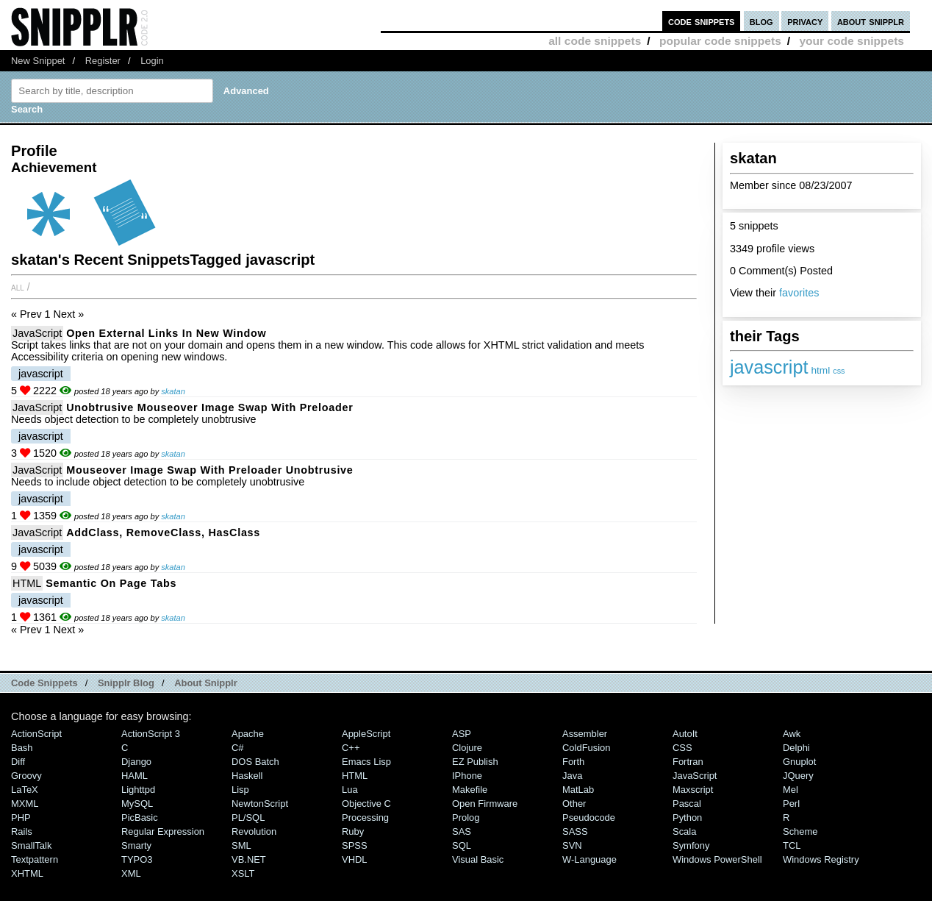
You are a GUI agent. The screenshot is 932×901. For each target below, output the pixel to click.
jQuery (798, 775)
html (820, 370)
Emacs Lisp (366, 761)
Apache (248, 733)
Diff (18, 761)
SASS (575, 831)
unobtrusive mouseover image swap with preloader (209, 407)
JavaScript (37, 333)
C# (238, 747)
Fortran (688, 761)
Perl (791, 803)
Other (574, 803)
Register (103, 60)
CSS (682, 747)
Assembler (584, 733)
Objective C (366, 803)
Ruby (353, 831)
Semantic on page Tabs (111, 583)
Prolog (465, 817)
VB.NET (249, 859)
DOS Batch (255, 761)
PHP (21, 817)
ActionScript (36, 733)
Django (136, 761)
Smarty (136, 845)
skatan (173, 391)
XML (131, 873)
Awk (791, 733)
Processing (365, 817)
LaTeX (24, 789)
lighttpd (138, 789)
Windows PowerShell (717, 859)
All (17, 287)
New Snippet (38, 60)
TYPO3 (136, 859)
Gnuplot (799, 761)
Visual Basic (477, 859)
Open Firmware (484, 803)
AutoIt (685, 733)
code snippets (701, 21)
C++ (350, 747)
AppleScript (366, 733)
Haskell (247, 775)
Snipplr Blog (126, 682)
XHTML (27, 873)
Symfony (691, 845)
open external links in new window (166, 333)
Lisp (240, 789)
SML (241, 845)
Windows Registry (821, 859)
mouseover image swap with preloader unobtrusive (209, 470)
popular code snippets (720, 41)
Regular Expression (162, 831)
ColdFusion (586, 747)
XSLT (243, 873)
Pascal (687, 803)
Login (152, 60)
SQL (461, 845)
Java (572, 775)
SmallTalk (31, 845)
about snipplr (870, 21)
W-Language (589, 859)
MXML (24, 803)
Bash (22, 747)
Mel (790, 789)
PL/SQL (248, 817)
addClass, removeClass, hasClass (163, 532)
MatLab (578, 789)
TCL (791, 845)
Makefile (469, 789)
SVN (572, 845)
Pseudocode (588, 817)
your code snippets (851, 41)
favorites (799, 293)
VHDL (355, 859)
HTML (26, 583)
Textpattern (34, 859)
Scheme (800, 831)
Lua (350, 789)
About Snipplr (205, 682)
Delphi (796, 747)
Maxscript (693, 789)
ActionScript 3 (150, 733)
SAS (461, 831)
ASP (461, 733)
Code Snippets (44, 682)
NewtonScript (260, 803)
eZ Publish (475, 761)
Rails (21, 831)
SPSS (355, 845)
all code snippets (594, 41)
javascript (769, 367)
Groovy (26, 775)
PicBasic (139, 817)
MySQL (137, 803)
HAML (134, 775)
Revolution (254, 831)
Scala (684, 831)
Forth (573, 761)
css (839, 370)
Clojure (467, 747)
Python (687, 817)
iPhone (467, 775)
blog (761, 21)
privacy (804, 21)
